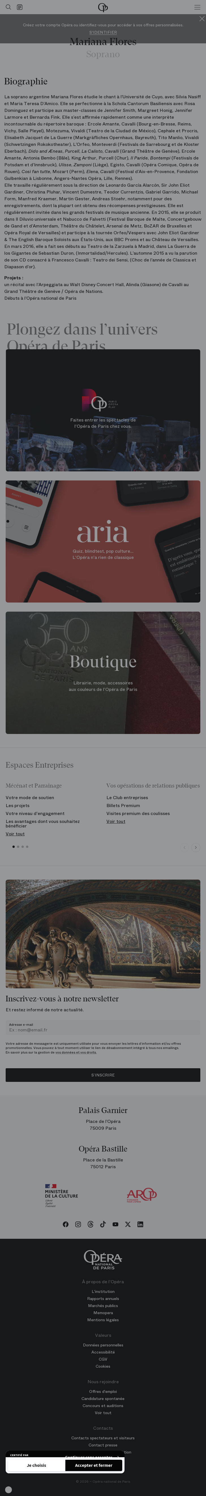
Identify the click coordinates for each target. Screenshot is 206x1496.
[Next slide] (195, 847)
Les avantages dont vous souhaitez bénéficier (43, 823)
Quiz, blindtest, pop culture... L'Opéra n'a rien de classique (103, 554)
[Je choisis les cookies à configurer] (36, 1465)
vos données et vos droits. (76, 1052)
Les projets (17, 805)
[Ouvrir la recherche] (7, 7)
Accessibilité (103, 1352)
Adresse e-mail (21, 1024)
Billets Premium (123, 805)
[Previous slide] (184, 847)
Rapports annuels (103, 1298)
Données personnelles (103, 1345)
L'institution (103, 1291)
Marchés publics (103, 1305)
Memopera (103, 1313)
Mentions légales (103, 1320)
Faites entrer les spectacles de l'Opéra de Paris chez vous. (103, 423)
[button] (8, 1489)
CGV (103, 1359)
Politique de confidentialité (38, 1449)
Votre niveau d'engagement (35, 813)
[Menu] (197, 7)
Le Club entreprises (127, 797)
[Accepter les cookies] (94, 1465)
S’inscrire (103, 1075)
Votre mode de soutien (30, 797)
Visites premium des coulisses (138, 813)
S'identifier (103, 32)
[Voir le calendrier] (21, 7)
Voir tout (15, 834)
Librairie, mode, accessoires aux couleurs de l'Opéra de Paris (103, 686)
